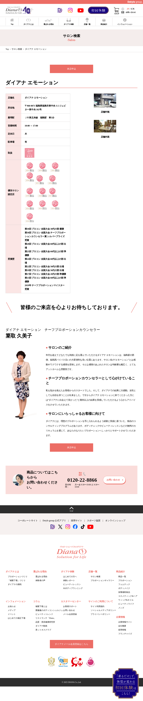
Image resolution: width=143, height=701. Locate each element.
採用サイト (76, 520)
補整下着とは (41, 606)
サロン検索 (17, 49)
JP (128, 9)
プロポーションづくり (17, 577)
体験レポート (69, 580)
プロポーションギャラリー (102, 580)
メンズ (121, 608)
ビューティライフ (126, 604)
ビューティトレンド (44, 614)
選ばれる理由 (41, 577)
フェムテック (124, 584)
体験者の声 (40, 580)
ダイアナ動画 (41, 626)
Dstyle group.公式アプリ (54, 520)
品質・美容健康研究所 (45, 622)
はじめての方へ (70, 577)
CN (132, 9)
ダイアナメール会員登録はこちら (71, 644)
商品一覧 (122, 577)
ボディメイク (124, 588)
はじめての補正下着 (16, 618)
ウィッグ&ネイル (126, 600)
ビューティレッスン (72, 584)
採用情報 (122, 630)
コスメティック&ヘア (127, 596)
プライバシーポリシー (100, 614)
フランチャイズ (125, 634)
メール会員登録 (70, 614)
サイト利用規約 (97, 606)
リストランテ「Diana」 (45, 618)
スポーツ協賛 (93, 520)
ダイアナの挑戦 (15, 584)
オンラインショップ (115, 520)
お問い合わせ (69, 610)
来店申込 (71, 69)
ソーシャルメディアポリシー (103, 610)
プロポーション (125, 580)
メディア (12, 610)
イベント (12, 614)
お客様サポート (70, 606)
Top (7, 49)
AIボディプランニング (73, 588)
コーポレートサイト (28, 520)
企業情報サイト (125, 622)
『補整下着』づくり (16, 580)
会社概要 (122, 626)
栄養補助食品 (124, 592)
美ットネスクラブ (43, 630)
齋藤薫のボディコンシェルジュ (49, 610)
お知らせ (12, 606)
